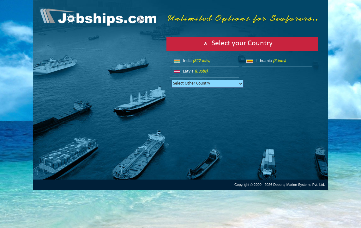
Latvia (195, 71)
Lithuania (271, 61)
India (196, 61)
